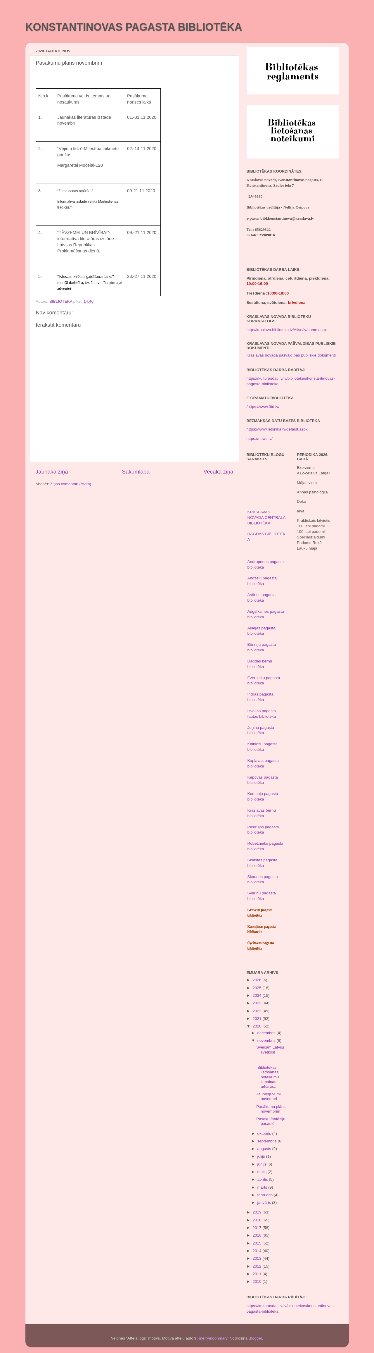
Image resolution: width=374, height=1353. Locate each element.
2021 (257, 1018)
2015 (257, 1243)
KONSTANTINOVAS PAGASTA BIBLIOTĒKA (133, 27)
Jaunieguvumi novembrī (268, 1096)
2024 (257, 995)
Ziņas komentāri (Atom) (70, 484)
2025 (257, 988)
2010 (257, 1281)
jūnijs (262, 1164)
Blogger (255, 1338)
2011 (257, 1274)
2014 (257, 1251)
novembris (267, 1040)
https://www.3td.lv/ (263, 406)
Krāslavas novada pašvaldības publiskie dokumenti (291, 355)
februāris (265, 1195)
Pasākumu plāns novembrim (270, 1108)
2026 (257, 980)
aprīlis (263, 1179)
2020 (257, 1026)
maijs (262, 1172)
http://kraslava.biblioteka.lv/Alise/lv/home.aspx (287, 330)
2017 (257, 1227)
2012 (257, 1266)
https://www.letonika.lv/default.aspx (277, 429)
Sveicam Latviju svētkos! (270, 1049)
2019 (257, 1212)
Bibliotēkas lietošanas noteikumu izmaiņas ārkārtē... (267, 1077)
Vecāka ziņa (218, 472)
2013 (257, 1258)
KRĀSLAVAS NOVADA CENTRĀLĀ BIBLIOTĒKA (266, 517)
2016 (257, 1235)
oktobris (264, 1133)
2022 (257, 1011)
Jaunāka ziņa (52, 472)
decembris (267, 1033)
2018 (257, 1220)
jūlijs (261, 1156)
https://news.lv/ (260, 438)
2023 (257, 1003)
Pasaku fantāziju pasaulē (270, 1121)
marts (263, 1187)
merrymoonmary (213, 1338)
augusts (264, 1149)
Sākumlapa (136, 472)
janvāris (264, 1202)
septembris (267, 1141)
